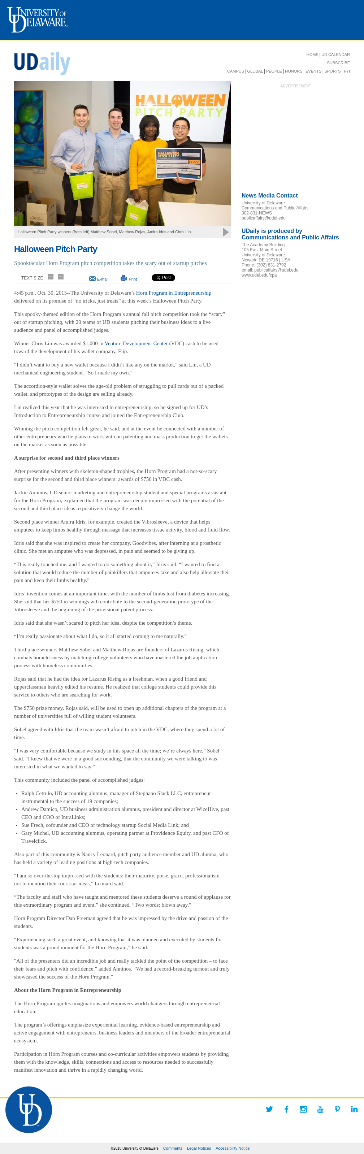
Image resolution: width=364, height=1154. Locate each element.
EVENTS (313, 71)
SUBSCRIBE (338, 63)
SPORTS (332, 71)
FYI (347, 71)
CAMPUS (235, 71)
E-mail (102, 279)
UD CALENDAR (335, 54)
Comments (172, 1148)
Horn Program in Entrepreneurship (174, 293)
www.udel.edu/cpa (259, 275)
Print (133, 279)
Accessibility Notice (233, 1148)
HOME (312, 54)
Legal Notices (199, 1148)
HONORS (293, 71)
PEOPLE (274, 71)
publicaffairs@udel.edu (264, 218)
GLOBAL (255, 71)
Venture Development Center (136, 343)
